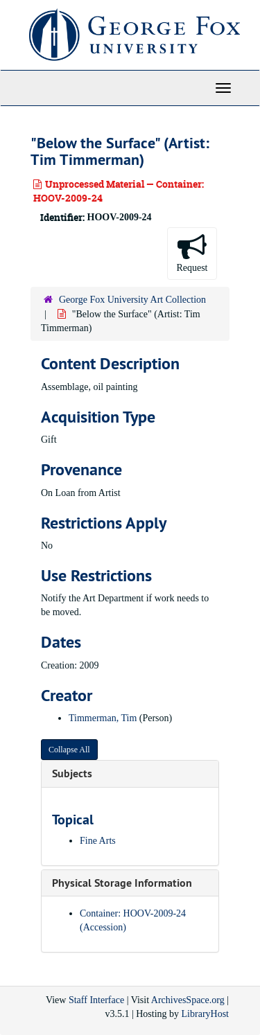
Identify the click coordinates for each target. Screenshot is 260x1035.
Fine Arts (98, 840)
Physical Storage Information (122, 883)
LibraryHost (205, 1014)
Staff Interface (96, 1000)
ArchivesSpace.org (188, 1000)
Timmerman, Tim (103, 718)
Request (191, 252)
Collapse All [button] (69, 749)
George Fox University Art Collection (132, 299)
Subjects (72, 773)
